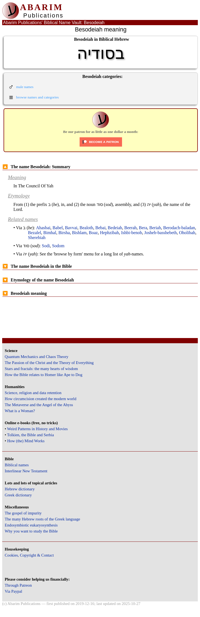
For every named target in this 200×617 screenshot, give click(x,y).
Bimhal (49, 232)
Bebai (100, 227)
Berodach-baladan (179, 227)
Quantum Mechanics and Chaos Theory (36, 356)
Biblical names (17, 465)
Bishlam (79, 232)
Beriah (155, 227)
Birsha (64, 232)
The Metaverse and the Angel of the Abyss (39, 405)
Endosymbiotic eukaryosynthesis (31, 525)
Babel (58, 227)
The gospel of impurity (23, 513)
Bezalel (34, 232)
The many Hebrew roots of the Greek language (42, 519)
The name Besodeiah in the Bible (37, 266)
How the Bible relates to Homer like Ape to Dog (43, 374)
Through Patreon (18, 585)
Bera (143, 227)
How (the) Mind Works (26, 441)
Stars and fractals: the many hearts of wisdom (41, 368)
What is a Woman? (20, 411)
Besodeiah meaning (24, 293)
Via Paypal (13, 591)
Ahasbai (43, 227)
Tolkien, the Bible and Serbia (30, 435)
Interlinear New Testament (26, 471)
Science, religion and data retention (33, 393)
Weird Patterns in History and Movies (37, 429)
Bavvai (71, 227)
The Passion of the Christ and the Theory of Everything (49, 362)
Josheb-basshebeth (160, 232)
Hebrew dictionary (19, 489)
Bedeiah (115, 227)
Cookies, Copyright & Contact (29, 555)
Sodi (46, 245)
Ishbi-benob (131, 232)
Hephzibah (109, 232)
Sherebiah (36, 237)
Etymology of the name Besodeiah (38, 280)
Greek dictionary (18, 495)
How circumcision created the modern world (40, 399)
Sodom (58, 245)
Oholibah (187, 232)
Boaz (93, 232)
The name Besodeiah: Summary (36, 166)
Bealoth (86, 227)
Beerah (130, 227)
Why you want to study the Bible (31, 531)
